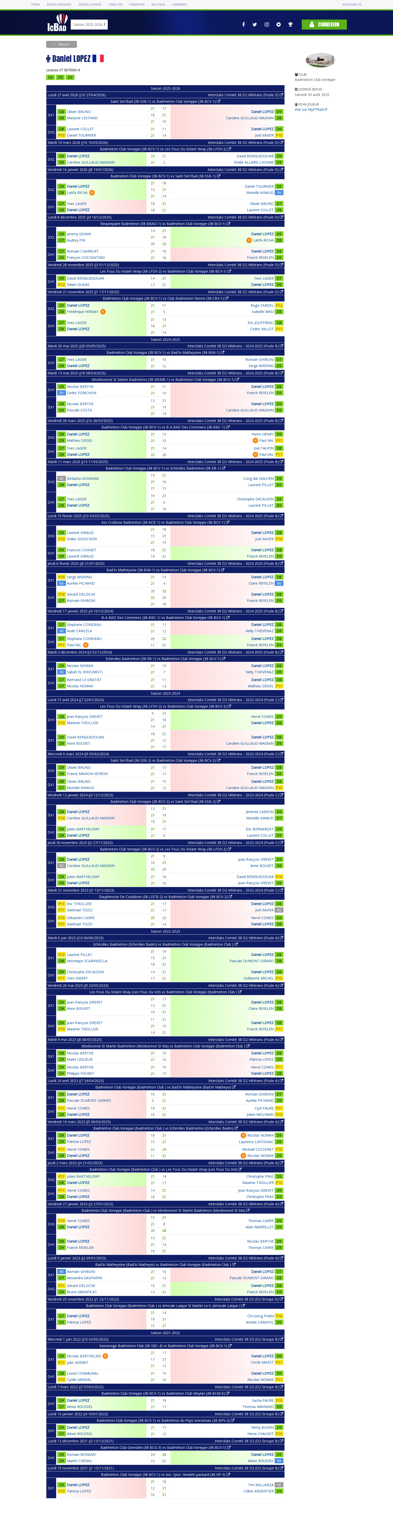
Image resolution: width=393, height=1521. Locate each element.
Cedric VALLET (262, 329)
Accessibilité (351, 4)
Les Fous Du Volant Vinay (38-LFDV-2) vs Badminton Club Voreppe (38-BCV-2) (165, 706)
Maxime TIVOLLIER (82, 722)
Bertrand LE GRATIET (84, 679)
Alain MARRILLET (260, 1227)
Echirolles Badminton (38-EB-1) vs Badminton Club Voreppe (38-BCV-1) (165, 658)
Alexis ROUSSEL (80, 1406)
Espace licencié (90, 4)
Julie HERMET (78, 1362)
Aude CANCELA (79, 630)
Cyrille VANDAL (79, 1379)
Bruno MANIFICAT (82, 1291)
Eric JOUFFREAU (261, 322)
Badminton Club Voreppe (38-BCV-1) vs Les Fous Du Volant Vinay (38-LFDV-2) (165, 149)
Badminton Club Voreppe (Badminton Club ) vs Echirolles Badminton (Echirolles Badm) (165, 1128)
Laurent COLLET (80, 129)
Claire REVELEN (261, 583)
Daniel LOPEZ (262, 111)
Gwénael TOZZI (79, 910)
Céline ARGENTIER (259, 1491)
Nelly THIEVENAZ (260, 630)
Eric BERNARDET (260, 829)
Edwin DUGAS (78, 284)
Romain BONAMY (81, 1454)
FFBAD (35, 4)
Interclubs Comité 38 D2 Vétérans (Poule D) (245, 94)
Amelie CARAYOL (260, 1322)
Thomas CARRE (261, 1220)
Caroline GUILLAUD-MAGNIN (250, 118)
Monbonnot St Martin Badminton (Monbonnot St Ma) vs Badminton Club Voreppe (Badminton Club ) (165, 1046)
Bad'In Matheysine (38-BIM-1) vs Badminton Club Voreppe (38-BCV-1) (165, 570)
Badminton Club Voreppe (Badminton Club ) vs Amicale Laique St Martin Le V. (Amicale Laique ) (165, 1305)
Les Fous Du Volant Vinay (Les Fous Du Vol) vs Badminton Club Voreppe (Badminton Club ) (165, 992)
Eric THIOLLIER (79, 903)
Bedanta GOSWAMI (83, 478)
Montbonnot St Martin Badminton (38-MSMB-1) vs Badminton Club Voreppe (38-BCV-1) (165, 379)
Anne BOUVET (78, 743)
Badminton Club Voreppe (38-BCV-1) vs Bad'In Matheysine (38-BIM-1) (165, 352)
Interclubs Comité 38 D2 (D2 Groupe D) (249, 1299)
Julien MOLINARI (260, 1114)
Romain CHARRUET (83, 251)
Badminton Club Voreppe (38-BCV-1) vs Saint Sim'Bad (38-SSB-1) (165, 176)
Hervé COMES (262, 716)
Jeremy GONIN (79, 234)
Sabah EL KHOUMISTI (85, 672)
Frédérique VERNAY (83, 311)
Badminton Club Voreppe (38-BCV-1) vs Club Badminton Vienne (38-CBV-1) (165, 298)
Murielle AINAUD (260, 192)
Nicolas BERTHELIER (84, 1356)
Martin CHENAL (79, 1460)
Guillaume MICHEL (259, 978)
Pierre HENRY (263, 434)
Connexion (324, 24)
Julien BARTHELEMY (83, 829)
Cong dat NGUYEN (258, 478)
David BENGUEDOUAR (255, 156)
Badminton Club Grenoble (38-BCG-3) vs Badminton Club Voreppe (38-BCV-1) (166, 1447)
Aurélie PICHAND (81, 583)
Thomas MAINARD (258, 1406)
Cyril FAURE (264, 1108)
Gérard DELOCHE (81, 594)
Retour (63, 44)
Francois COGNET (81, 550)
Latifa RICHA (77, 192)
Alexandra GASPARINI (84, 1277)
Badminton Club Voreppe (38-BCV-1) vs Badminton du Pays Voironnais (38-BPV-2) (165, 1420)
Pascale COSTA (79, 410)
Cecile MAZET (262, 1362)
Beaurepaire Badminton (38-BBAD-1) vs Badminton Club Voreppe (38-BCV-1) (165, 223)
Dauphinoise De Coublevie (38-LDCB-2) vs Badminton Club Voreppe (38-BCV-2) (165, 896)
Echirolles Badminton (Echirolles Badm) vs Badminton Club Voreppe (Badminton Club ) (165, 944)
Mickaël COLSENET (258, 1149)
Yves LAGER (76, 203)
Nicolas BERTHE (80, 386)
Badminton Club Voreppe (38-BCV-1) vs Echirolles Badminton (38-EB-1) (165, 468)
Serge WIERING (261, 365)
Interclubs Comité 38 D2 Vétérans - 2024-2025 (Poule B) (235, 346)
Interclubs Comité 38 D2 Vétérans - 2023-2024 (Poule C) (235, 699)
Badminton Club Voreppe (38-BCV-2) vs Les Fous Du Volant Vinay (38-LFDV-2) (165, 849)
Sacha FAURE (263, 1400)
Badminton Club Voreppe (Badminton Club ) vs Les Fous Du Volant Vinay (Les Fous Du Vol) (165, 1169)
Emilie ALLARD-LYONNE (254, 162)
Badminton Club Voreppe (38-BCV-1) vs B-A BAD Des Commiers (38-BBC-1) (166, 427)
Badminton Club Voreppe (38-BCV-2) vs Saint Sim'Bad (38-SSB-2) (165, 801)
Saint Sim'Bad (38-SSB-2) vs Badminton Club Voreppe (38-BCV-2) (165, 760)
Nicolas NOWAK (80, 665)
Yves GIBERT (77, 978)
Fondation (137, 4)
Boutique (158, 4)
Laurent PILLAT (261, 484)
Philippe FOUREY (80, 1073)
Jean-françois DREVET (85, 716)
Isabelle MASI (263, 311)
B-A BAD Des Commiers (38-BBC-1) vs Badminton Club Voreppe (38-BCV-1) (166, 617)
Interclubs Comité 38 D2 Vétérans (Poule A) (245, 937)
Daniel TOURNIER (81, 135)
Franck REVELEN (260, 257)
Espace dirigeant (59, 4)
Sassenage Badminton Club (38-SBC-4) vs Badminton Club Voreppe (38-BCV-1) (165, 1345)
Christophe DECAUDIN (255, 499)
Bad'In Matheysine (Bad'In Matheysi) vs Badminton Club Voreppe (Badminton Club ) (165, 1264)
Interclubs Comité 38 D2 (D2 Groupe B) (249, 1339)
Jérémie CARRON (260, 811)
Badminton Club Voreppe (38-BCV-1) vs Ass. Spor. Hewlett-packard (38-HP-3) (165, 1474)
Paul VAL (266, 440)
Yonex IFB (115, 4)
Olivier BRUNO (79, 111)
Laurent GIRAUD (80, 532)
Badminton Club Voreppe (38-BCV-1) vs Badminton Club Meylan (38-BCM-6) (165, 1393)
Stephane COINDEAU (84, 624)
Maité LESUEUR (79, 1059)
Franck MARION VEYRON (87, 773)
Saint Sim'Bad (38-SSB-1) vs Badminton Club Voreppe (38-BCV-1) (165, 101)
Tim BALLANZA (261, 1484)
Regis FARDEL (262, 305)
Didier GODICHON (82, 538)
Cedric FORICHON (81, 392)
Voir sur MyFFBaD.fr (311, 109)
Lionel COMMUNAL (83, 1373)
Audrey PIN (76, 240)
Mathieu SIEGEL (80, 440)
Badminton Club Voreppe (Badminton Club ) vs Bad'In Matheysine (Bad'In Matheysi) (165, 1087)
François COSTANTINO (86, 257)
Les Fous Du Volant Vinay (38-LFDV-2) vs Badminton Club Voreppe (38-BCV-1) (165, 271)
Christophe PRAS (260, 1176)
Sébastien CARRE (81, 917)
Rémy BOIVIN (262, 1427)
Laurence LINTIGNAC (256, 1141)
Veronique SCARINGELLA (87, 960)
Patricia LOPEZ (261, 1059)
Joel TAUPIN (264, 448)
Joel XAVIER (264, 135)
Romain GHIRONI (259, 359)
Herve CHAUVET (260, 1433)
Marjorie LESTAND (82, 118)
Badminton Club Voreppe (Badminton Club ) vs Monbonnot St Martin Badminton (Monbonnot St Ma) (165, 1210)
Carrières (179, 4)
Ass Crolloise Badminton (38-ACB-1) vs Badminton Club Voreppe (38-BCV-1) (165, 522)
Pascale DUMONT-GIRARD (252, 960)
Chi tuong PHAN (260, 1316)
